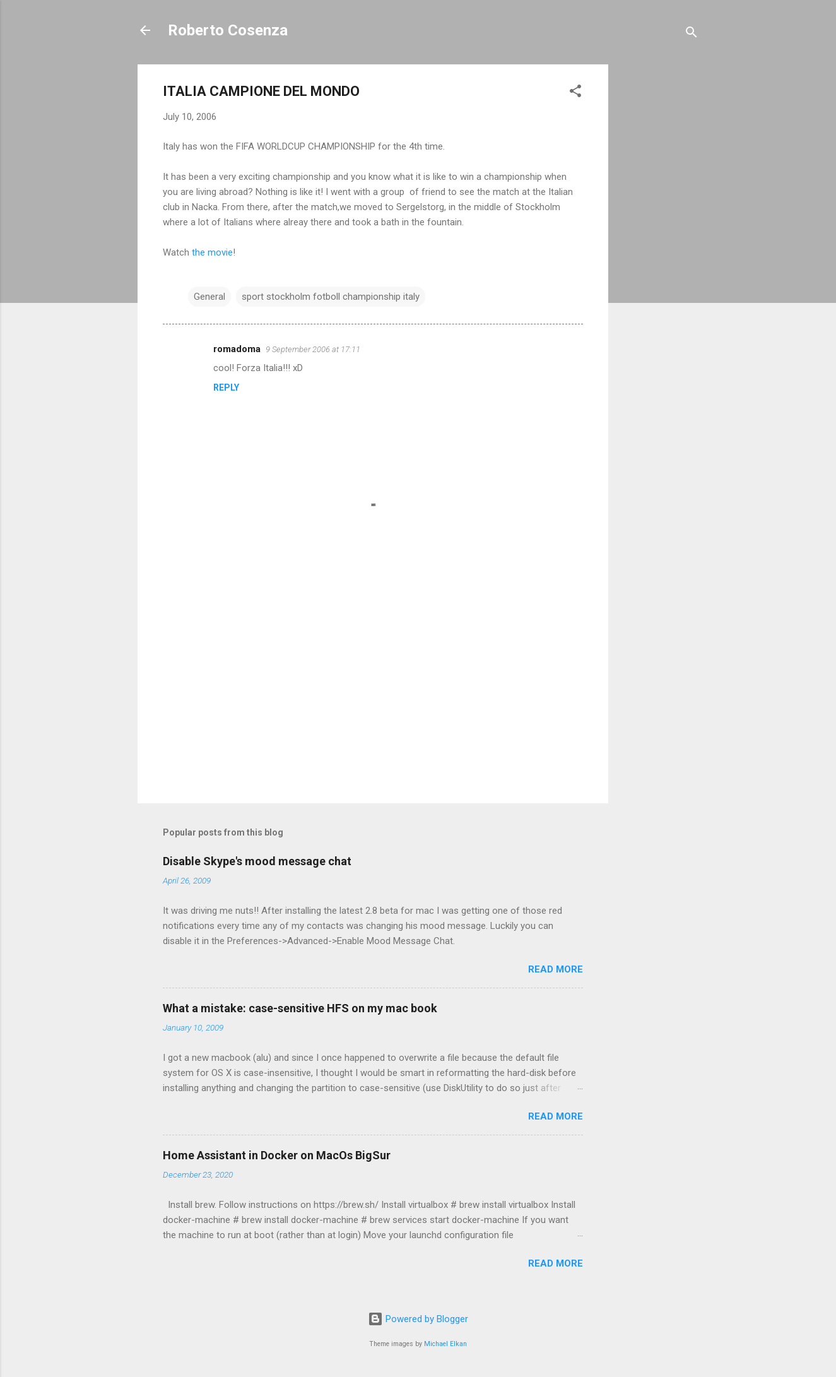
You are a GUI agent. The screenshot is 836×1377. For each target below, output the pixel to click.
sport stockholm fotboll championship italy (331, 296)
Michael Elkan (445, 1344)
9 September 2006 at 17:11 (313, 349)
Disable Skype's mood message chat (257, 861)
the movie (212, 252)
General (209, 296)
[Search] (691, 34)
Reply (226, 387)
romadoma (237, 349)
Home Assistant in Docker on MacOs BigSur (277, 1155)
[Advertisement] (658, 253)
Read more (555, 969)
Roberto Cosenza (228, 30)
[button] (575, 93)
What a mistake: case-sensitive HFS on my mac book (300, 1008)
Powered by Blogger (418, 1319)
